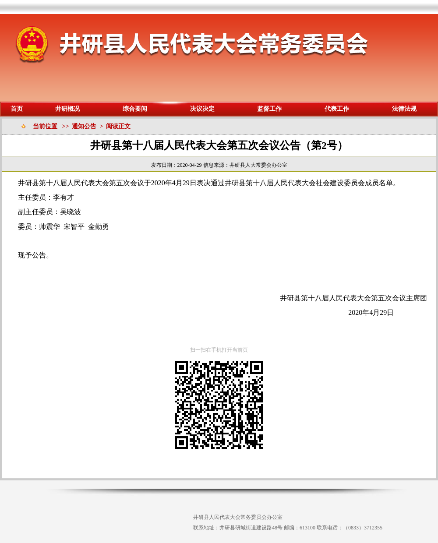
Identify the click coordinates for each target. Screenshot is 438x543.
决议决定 (202, 109)
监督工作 (269, 109)
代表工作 (337, 109)
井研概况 (67, 109)
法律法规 (404, 109)
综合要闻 (135, 109)
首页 (17, 109)
